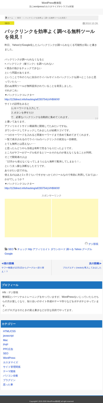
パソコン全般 (10, 375)
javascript (8, 335)
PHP (5, 344)
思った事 (8, 384)
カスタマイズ (10, 362)
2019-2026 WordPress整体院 (50, 401)
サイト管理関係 (11, 367)
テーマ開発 (9, 371)
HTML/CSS (9, 331)
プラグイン (9, 380)
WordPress (9, 358)
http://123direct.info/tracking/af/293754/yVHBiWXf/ (32, 99)
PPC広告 (8, 349)
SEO (7, 23)
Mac (5, 340)
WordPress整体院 (51, 3)
